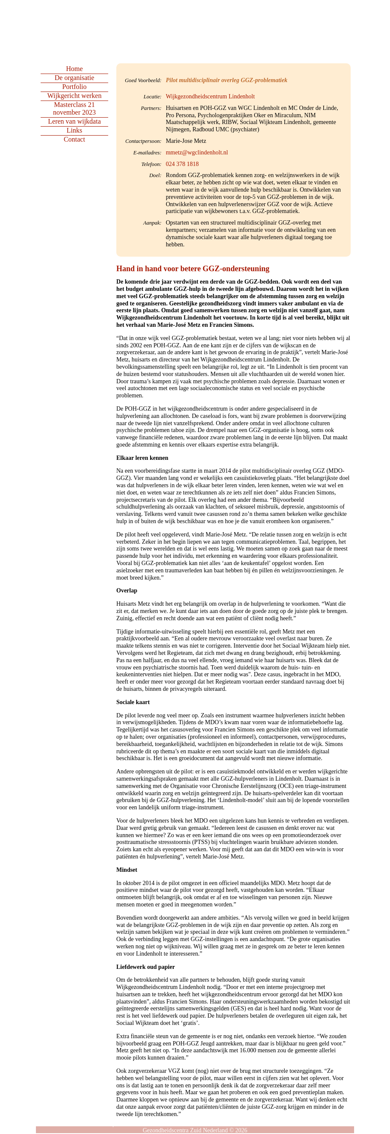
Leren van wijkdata (74, 121)
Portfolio (74, 86)
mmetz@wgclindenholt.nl (197, 152)
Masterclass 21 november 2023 (74, 108)
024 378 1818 (182, 164)
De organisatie (75, 77)
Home (74, 68)
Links (74, 130)
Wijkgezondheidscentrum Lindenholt (210, 96)
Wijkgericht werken (74, 95)
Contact (74, 139)
